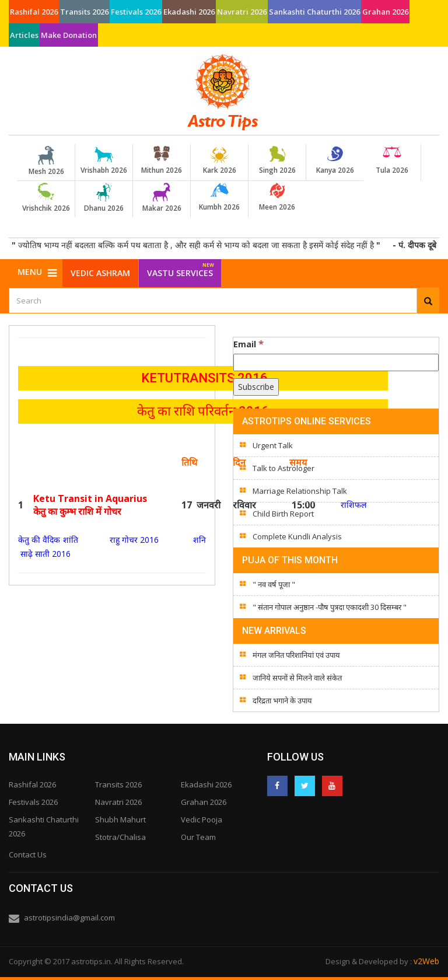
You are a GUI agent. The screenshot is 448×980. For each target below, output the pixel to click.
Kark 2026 (219, 160)
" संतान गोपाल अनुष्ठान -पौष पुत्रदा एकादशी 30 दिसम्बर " (330, 607)
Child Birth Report (283, 513)
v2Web (426, 961)
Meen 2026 (277, 197)
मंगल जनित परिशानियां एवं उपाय (296, 655)
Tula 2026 (392, 160)
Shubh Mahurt (120, 819)
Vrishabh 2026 (103, 160)
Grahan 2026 (385, 11)
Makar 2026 (161, 198)
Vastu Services (180, 268)
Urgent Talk (273, 445)
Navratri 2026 (242, 11)
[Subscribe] (256, 387)
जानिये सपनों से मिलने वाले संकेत (297, 677)
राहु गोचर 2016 (132, 539)
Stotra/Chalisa (120, 837)
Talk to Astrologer (283, 468)
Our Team (198, 837)
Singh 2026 (277, 160)
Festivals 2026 (136, 11)
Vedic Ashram (100, 272)
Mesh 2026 (46, 161)
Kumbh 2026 (219, 197)
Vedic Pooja (201, 819)
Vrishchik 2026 (46, 198)
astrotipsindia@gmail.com (69, 917)
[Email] (336, 362)
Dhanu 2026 (103, 198)
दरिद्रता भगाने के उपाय (282, 700)
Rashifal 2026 (34, 11)
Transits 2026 (84, 11)
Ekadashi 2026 (189, 11)
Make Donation (69, 35)
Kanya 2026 (334, 160)
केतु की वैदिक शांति (49, 539)
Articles (24, 35)
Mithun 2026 (161, 160)
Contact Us (28, 854)
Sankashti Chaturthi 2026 (314, 11)
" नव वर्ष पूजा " (274, 584)
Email (248, 343)
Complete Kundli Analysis (297, 536)
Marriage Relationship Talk (300, 491)
